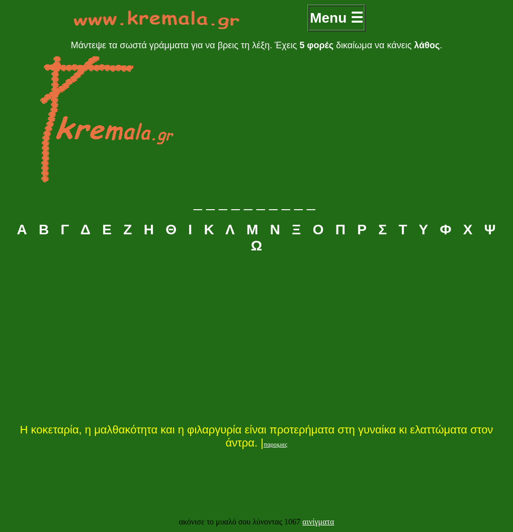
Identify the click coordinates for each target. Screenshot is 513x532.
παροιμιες (276, 444)
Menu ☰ (336, 18)
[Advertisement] (256, 337)
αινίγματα (318, 521)
